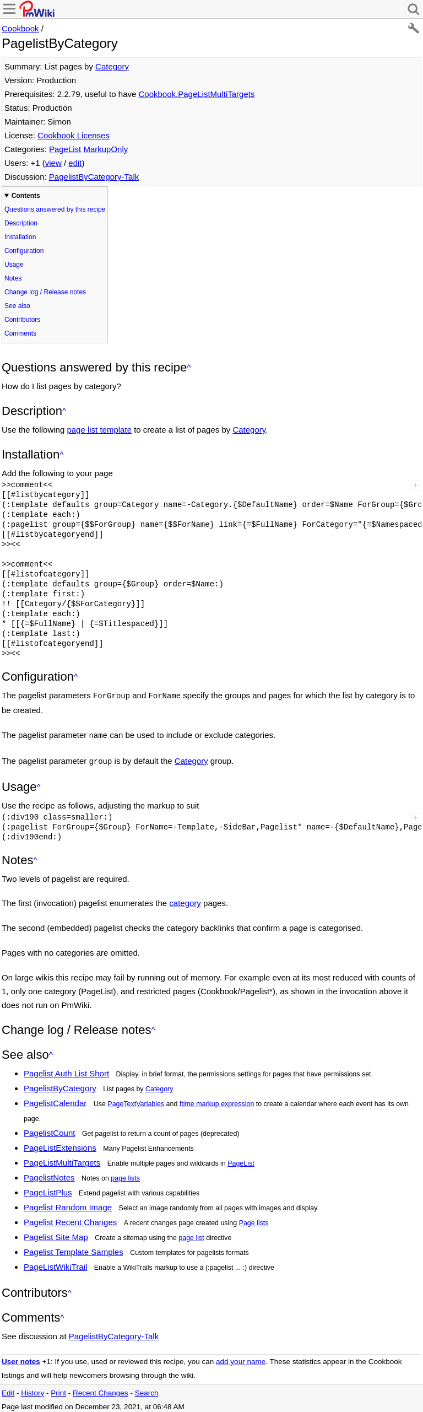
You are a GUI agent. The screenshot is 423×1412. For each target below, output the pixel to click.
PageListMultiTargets (62, 1159)
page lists (125, 1175)
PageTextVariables (135, 1100)
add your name (240, 1358)
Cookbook (20, 28)
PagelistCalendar (55, 1099)
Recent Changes (100, 1390)
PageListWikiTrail (55, 1263)
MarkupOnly (105, 149)
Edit (8, 1390)
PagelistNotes (49, 1174)
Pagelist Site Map (56, 1233)
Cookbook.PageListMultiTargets (196, 94)
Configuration (24, 251)
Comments (20, 333)
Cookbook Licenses (73, 135)
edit (75, 163)
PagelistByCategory (60, 1085)
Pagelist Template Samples (73, 1248)
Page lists (254, 1220)
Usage (14, 264)
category (185, 899)
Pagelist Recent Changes (70, 1219)
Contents (26, 196)
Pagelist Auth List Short (66, 1070)
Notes (12, 278)
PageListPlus (48, 1189)
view (53, 163)
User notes (21, 1358)
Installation (20, 237)
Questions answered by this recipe (54, 209)
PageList (65, 149)
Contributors (22, 320)
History (32, 1390)
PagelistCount (49, 1129)
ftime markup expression (217, 1100)
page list (191, 1234)
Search (147, 1390)
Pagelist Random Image (68, 1204)
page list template (99, 429)
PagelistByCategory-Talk (94, 176)
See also (17, 306)
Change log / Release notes (45, 292)
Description (20, 223)
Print (58, 1390)
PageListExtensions (60, 1144)
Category (112, 66)
